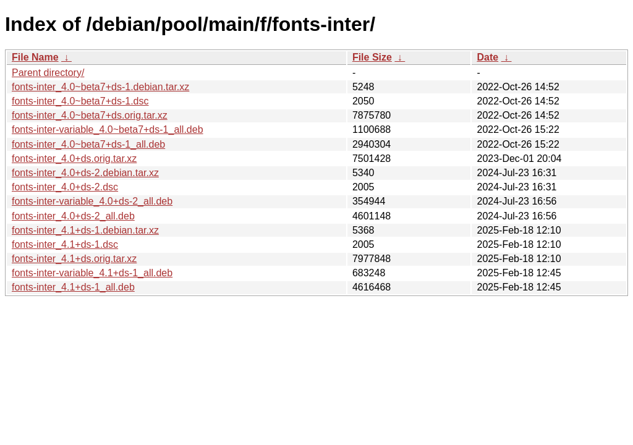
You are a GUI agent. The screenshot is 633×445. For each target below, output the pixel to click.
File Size (372, 57)
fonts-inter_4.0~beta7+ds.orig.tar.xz (90, 115)
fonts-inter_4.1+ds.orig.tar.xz (74, 258)
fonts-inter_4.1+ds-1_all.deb (73, 287)
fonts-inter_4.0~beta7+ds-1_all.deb (88, 144)
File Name (35, 57)
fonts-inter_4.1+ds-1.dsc (65, 244)
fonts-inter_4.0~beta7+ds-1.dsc (80, 101)
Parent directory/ (48, 72)
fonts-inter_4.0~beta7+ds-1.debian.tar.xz (100, 87)
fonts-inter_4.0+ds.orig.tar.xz (74, 158)
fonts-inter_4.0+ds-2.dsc (65, 187)
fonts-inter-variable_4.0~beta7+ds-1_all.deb (107, 129)
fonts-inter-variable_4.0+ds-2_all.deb (92, 201)
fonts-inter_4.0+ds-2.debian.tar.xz (85, 172)
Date (487, 57)
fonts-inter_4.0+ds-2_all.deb (73, 216)
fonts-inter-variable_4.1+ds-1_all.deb (92, 273)
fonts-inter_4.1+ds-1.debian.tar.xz (85, 230)
